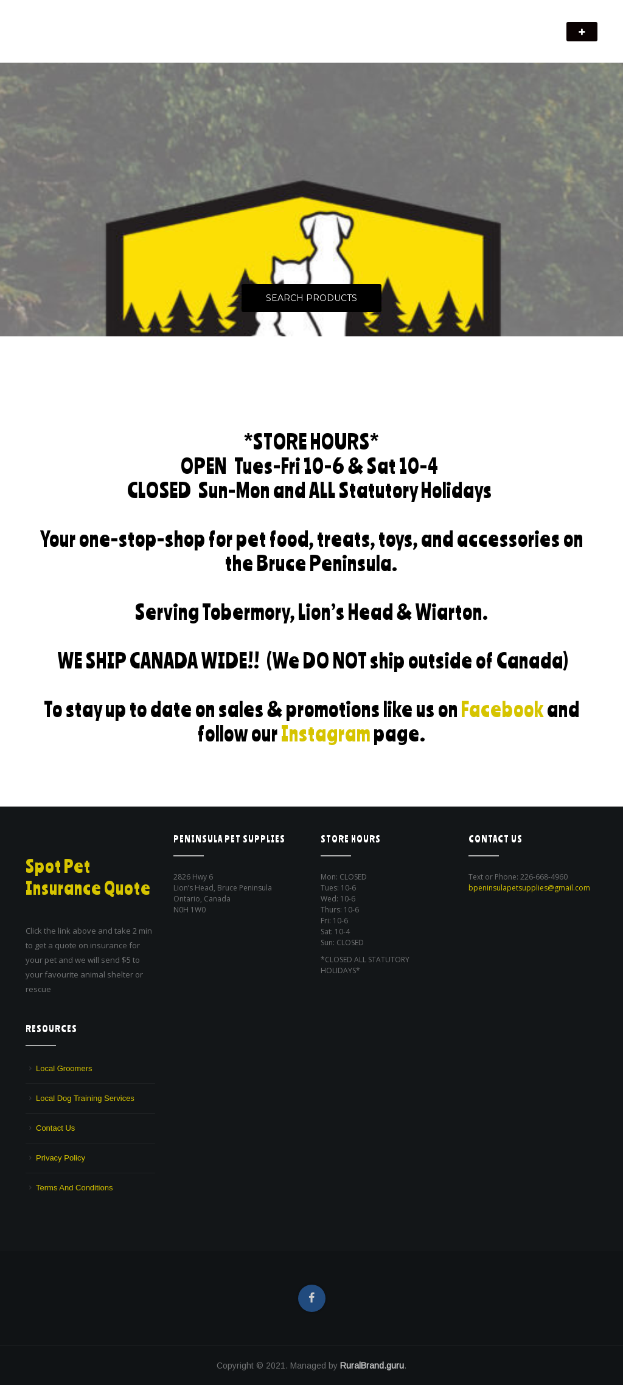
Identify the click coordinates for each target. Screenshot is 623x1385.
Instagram (326, 733)
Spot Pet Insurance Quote (88, 876)
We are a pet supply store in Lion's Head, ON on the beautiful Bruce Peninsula (159, 40)
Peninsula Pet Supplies (84, 25)
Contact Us (55, 1128)
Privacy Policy (60, 1157)
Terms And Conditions (74, 1187)
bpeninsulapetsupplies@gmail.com (529, 888)
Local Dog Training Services (85, 1098)
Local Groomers (64, 1068)
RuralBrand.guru (372, 1365)
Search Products (311, 298)
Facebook (502, 709)
